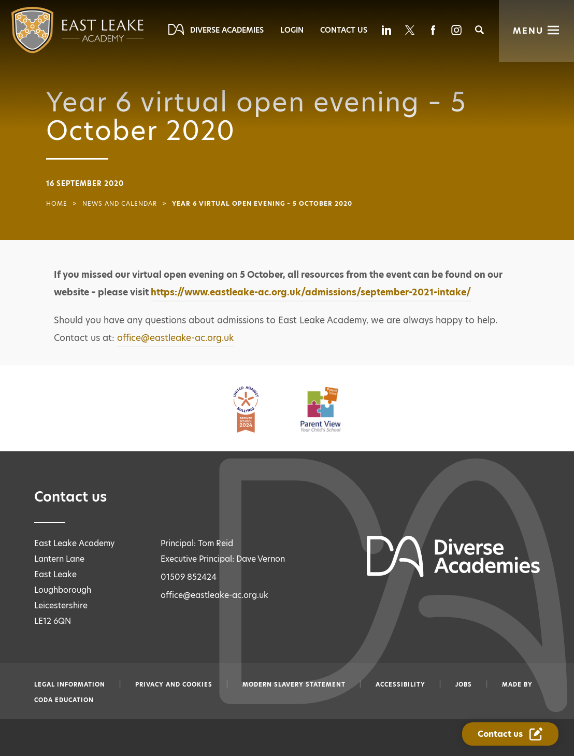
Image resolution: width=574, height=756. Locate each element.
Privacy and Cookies (173, 684)
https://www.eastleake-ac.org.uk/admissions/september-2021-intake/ (311, 292)
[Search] (479, 29)
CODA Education (64, 700)
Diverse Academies (227, 30)
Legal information (69, 684)
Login (292, 30)
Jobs (463, 684)
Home (56, 203)
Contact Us (343, 30)
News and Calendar (119, 203)
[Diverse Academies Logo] (56, 30)
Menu (528, 31)
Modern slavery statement (294, 684)
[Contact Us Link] (511, 734)
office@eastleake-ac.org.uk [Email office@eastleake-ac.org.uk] (214, 595)
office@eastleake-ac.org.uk (175, 338)
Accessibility (400, 684)
